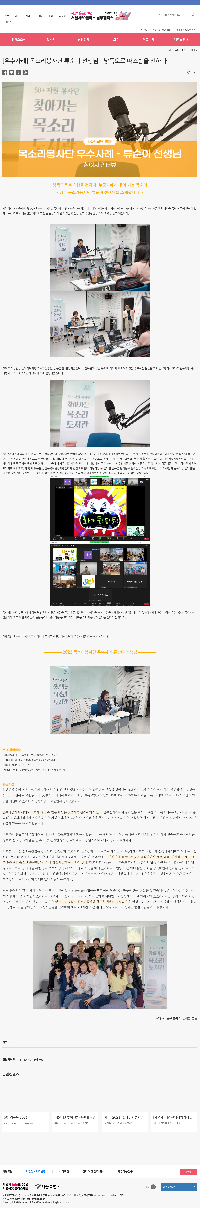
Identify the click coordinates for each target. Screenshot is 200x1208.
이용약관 (7, 1171)
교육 (116, 39)
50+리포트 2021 (16, 1117)
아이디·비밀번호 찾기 (186, 29)
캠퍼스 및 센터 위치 (93, 1171)
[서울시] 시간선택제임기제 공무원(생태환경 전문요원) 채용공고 (174, 1119)
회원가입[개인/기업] (161, 29)
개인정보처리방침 (36, 1171)
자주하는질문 (125, 1171)
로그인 (144, 29)
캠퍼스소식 (19, 39)
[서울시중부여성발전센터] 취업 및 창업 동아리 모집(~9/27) (75, 1119)
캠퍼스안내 (181, 39)
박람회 (8, 21)
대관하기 (189, 1171)
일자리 (51, 39)
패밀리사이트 (179, 1188)
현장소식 (194, 50)
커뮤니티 (148, 39)
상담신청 (83, 39)
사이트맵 (64, 1171)
